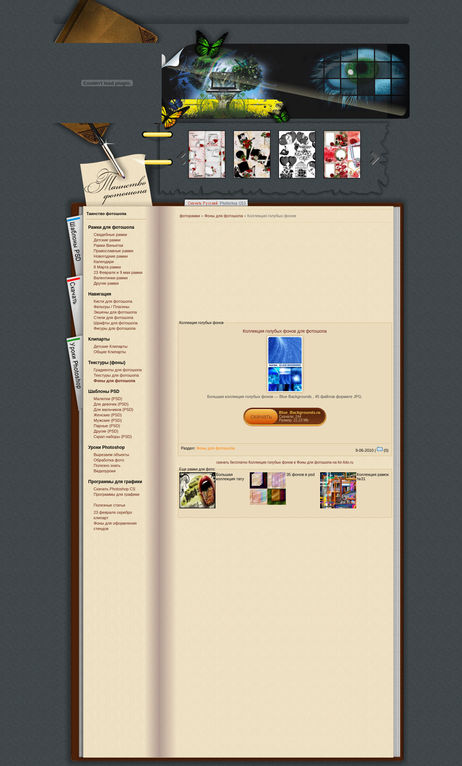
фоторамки (190, 216)
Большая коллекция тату (230, 476)
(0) (383, 450)
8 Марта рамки (107, 267)
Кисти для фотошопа (113, 301)
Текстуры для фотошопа (116, 375)
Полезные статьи (109, 505)
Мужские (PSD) (108, 420)
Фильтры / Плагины (112, 307)
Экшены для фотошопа (115, 312)
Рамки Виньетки (108, 245)
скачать (261, 416)
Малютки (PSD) (108, 399)
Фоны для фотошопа (114, 380)
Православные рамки (114, 251)
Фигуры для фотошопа (115, 328)
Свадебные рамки (110, 234)
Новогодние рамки (111, 256)
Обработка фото (109, 460)
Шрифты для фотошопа (116, 323)
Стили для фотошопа (114, 317)
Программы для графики (117, 494)
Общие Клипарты (110, 352)
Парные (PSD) (107, 426)
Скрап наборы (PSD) (113, 436)
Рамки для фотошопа (111, 227)
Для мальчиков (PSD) (114, 409)
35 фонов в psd (301, 474)
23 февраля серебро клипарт (113, 515)
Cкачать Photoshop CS (114, 489)
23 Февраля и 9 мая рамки (118, 272)
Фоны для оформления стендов (115, 526)
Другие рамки (106, 283)
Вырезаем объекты (111, 454)
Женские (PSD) (108, 415)
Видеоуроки (105, 471)
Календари (104, 261)
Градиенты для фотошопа (118, 370)
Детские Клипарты (111, 346)
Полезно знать (107, 465)
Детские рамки (107, 240)
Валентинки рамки (111, 278)
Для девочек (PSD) (111, 404)
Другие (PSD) (106, 431)
